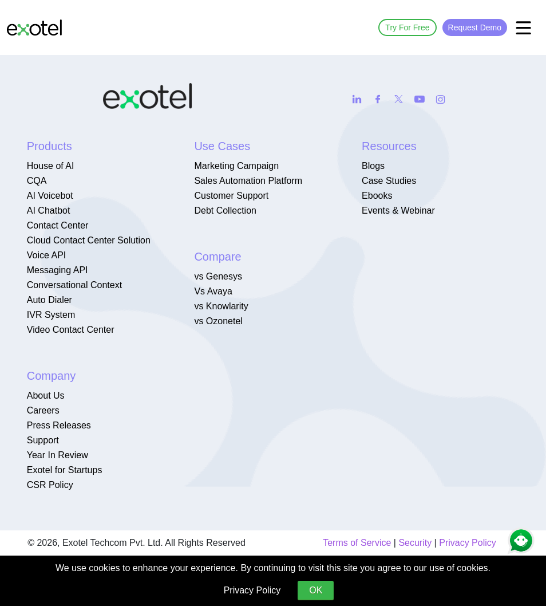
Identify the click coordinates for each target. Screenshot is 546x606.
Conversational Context (74, 285)
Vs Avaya (213, 291)
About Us (46, 395)
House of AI (50, 166)
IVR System (51, 315)
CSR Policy (50, 485)
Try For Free (407, 27)
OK (315, 590)
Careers (43, 410)
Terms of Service (357, 543)
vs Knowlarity (221, 306)
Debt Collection (225, 210)
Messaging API (57, 270)
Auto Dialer (49, 300)
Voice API (46, 255)
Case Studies (389, 181)
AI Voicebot (50, 195)
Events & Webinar (398, 210)
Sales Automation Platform (248, 181)
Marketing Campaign (236, 166)
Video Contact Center (70, 330)
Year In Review (57, 455)
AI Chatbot (48, 210)
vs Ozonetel (218, 321)
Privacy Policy (467, 543)
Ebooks (377, 195)
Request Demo (474, 27)
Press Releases (59, 425)
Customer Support (231, 195)
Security (415, 543)
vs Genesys (218, 276)
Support (43, 440)
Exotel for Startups (64, 470)
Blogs (373, 166)
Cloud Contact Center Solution (89, 240)
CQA (37, 181)
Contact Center (58, 225)
